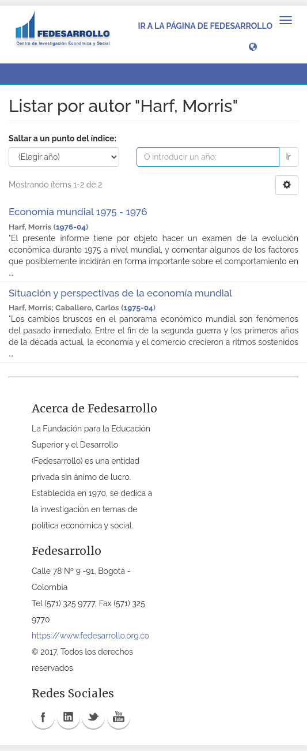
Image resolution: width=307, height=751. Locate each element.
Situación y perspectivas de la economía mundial (120, 293)
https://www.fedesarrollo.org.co (90, 635)
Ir (288, 157)
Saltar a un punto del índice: (62, 138)
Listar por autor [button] (49, 73)
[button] (252, 46)
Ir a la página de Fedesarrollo (205, 26)
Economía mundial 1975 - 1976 (78, 211)
